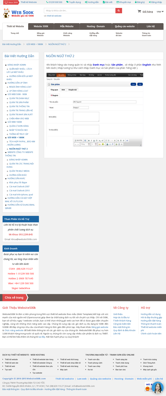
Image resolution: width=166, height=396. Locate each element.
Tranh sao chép (94, 366)
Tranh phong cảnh (95, 363)
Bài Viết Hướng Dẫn (11, 44)
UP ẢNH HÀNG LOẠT (17, 90)
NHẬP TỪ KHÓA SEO (17, 130)
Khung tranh (148, 366)
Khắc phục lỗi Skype (17, 182)
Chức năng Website (67, 34)
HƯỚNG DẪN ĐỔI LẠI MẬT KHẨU (20, 78)
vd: (52, 15)
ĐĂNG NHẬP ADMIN (15, 64)
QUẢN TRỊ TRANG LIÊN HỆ (20, 110)
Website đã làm (119, 34)
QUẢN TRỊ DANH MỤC (18, 98)
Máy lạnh (63, 370)
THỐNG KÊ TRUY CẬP (17, 134)
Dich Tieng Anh (149, 363)
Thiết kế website (11, 359)
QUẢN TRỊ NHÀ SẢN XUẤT (20, 114)
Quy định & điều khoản (124, 330)
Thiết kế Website (15, 26)
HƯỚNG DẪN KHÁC (17, 175)
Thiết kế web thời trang (69, 359)
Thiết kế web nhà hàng (69, 366)
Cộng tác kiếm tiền (122, 323)
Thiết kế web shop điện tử (70, 363)
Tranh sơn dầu (93, 359)
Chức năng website (14, 330)
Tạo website (37, 373)
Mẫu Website (66, 26)
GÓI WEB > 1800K (34, 44)
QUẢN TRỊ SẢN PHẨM (18, 102)
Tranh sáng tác (121, 359)
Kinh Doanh (10, 248)
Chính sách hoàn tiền (151, 333)
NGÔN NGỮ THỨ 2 (57, 44)
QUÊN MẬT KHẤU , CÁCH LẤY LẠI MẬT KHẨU (19, 70)
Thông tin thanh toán (146, 34)
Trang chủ (15, 33)
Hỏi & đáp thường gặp (151, 317)
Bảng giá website (100, 327)
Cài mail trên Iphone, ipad (20, 194)
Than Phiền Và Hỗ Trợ (16, 219)
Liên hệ (150, 26)
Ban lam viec (121, 370)
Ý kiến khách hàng (122, 320)
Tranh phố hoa (121, 366)
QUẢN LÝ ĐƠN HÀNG (18, 126)
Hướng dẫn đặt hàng (94, 34)
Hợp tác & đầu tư (121, 317)
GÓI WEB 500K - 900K (16, 94)
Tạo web (8, 370)
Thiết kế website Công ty (42, 363)
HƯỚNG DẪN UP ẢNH (16, 82)
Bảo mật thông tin (121, 327)
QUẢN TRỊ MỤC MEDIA (18, 171)
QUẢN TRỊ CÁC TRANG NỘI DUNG (20, 165)
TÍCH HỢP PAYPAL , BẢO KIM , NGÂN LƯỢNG (21, 143)
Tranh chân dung (122, 363)
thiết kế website (54, 15)
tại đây (42, 336)
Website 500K (41, 26)
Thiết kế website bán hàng (43, 359)
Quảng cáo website (125, 26)
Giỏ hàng (147, 11)
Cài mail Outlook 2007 (18, 186)
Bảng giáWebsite (40, 34)
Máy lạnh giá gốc (150, 370)
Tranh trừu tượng (150, 359)
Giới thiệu (118, 314)
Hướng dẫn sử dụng (150, 314)
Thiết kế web (10, 366)
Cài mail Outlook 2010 (18, 190)
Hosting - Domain (96, 26)
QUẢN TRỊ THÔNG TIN (18, 106)
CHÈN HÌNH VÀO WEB (18, 118)
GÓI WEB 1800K (13, 122)
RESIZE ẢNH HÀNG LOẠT (19, 86)
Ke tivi (90, 370)
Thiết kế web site (11, 363)
